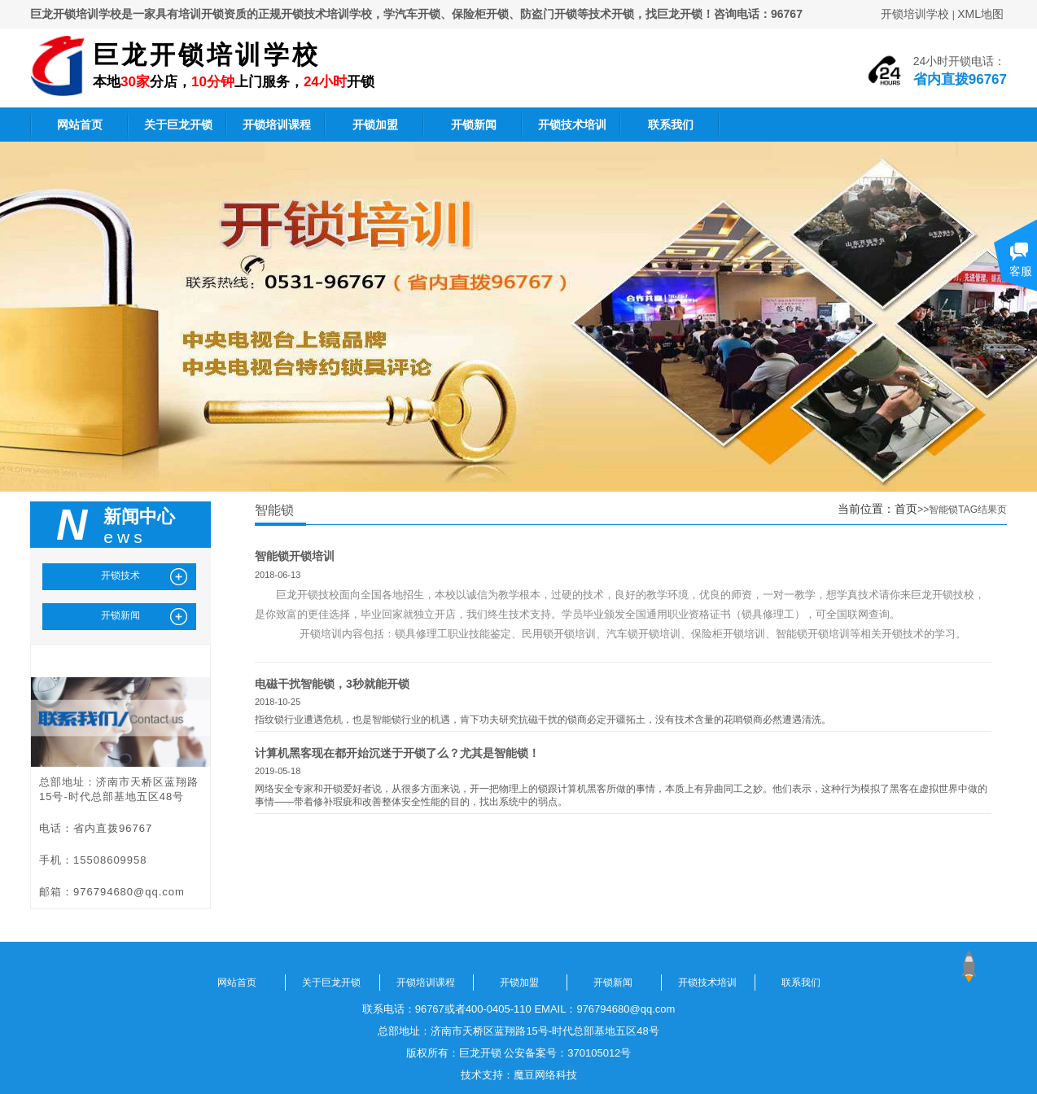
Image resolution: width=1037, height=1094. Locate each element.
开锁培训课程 (277, 124)
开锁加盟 (375, 124)
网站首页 (80, 124)
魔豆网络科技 (545, 1075)
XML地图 (980, 13)
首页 (906, 508)
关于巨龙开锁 (178, 124)
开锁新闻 (474, 124)
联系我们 (671, 124)
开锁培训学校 (915, 13)
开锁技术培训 (572, 124)
